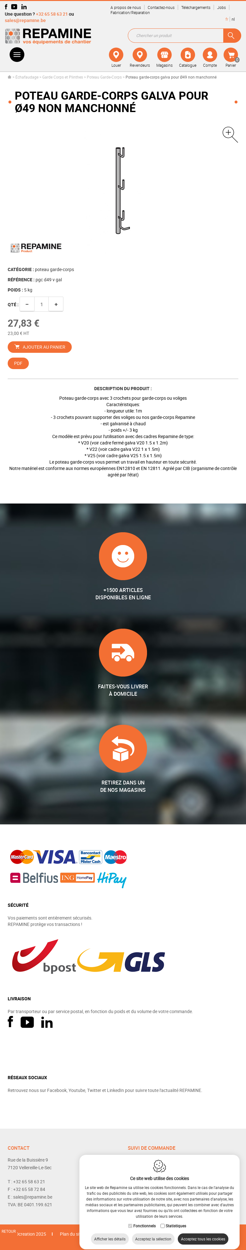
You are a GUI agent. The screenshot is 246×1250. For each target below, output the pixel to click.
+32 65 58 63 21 (52, 14)
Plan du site (71, 1234)
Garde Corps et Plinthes (62, 77)
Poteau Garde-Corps (104, 77)
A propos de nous (126, 7)
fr (227, 19)
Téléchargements (195, 7)
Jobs (221, 7)
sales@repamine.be (25, 20)
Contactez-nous (161, 7)
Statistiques (176, 1220)
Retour (9, 1231)
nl (233, 19)
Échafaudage (26, 77)
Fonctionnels (144, 1220)
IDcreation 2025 (30, 1234)
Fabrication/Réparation (130, 12)
